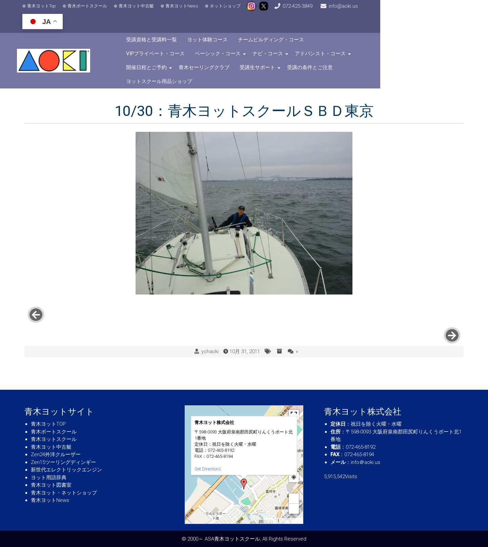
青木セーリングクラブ (402, 41)
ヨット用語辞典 (48, 477)
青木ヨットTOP (48, 424)
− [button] (294, 508)
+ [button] (294, 498)
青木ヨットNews (187, 10)
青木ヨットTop (47, 10)
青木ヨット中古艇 (141, 10)
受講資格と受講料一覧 (186, 27)
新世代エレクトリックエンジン (66, 470)
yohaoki (210, 305)
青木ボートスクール (93, 10)
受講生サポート (179, 55)
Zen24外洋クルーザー (56, 454)
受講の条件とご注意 (232, 55)
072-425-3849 (327, 10)
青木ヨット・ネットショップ (64, 493)
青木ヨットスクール (54, 439)
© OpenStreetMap (290, 520)
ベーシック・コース (184, 41)
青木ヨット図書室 (51, 485)
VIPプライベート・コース (378, 27)
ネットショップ (230, 10)
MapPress (271, 520)
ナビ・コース (234, 41)
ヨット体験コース (242, 27)
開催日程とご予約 (344, 41)
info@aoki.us (385, 10)
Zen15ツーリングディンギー (63, 462)
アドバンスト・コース (286, 41)
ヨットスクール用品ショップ (298, 55)
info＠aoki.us (365, 462)
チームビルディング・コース (306, 27)
